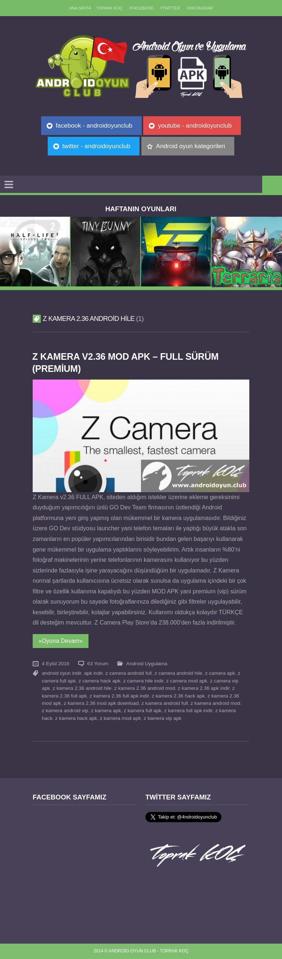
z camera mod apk (186, 681)
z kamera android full (164, 703)
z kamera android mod (215, 703)
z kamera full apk (143, 710)
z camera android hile (178, 673)
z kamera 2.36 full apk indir (119, 696)
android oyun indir (61, 673)
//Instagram (200, 8)
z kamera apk (106, 710)
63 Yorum (97, 663)
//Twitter (170, 8)
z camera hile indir (143, 681)
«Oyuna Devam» (61, 641)
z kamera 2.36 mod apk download (101, 703)
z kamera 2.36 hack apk (178, 696)
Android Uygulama (146, 663)
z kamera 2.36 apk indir (203, 688)
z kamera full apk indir (188, 710)
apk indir (93, 673)
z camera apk (220, 673)
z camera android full (128, 673)
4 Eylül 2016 (55, 663)
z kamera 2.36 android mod (144, 688)
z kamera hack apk (76, 718)
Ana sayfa (80, 8)
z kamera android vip (65, 710)
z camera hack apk (99, 681)
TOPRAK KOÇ (109, 8)
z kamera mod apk (120, 718)
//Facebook (141, 8)
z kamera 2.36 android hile (82, 688)
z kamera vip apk (162, 718)
